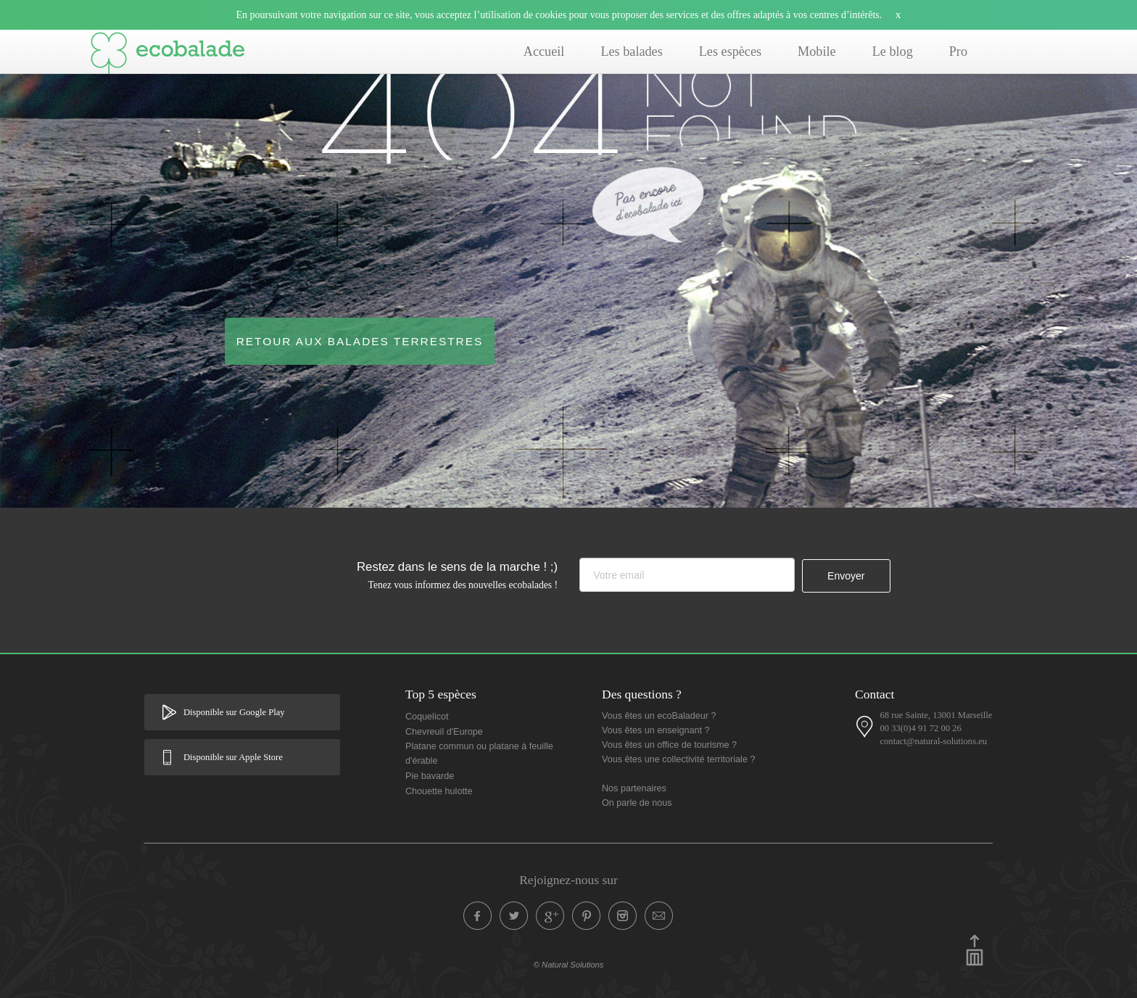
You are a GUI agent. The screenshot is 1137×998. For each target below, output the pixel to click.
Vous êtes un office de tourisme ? (669, 745)
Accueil (544, 51)
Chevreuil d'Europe (444, 732)
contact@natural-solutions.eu (933, 741)
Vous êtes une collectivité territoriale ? (678, 759)
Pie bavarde (429, 776)
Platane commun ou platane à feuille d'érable (479, 753)
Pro (958, 51)
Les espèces (730, 51)
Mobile (817, 51)
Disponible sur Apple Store (233, 757)
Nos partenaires (634, 788)
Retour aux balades (360, 341)
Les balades (631, 51)
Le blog (892, 51)
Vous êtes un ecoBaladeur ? (659, 716)
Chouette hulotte (438, 791)
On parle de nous (637, 803)
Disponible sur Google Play (234, 712)
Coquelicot (427, 717)
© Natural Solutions (569, 964)
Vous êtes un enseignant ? (655, 730)
